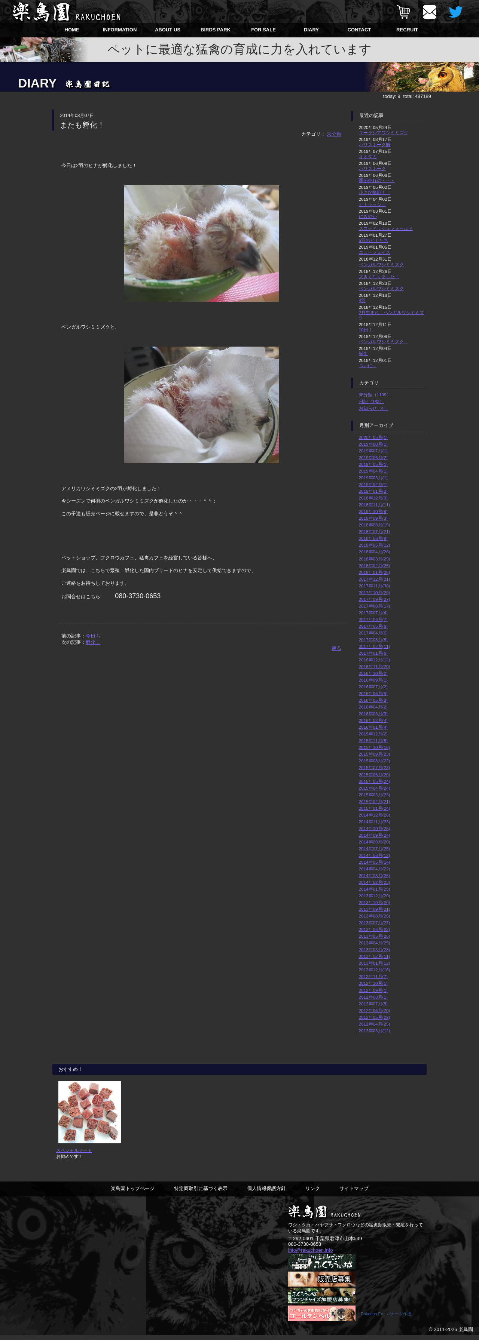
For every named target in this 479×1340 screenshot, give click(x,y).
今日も (93, 636)
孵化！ (93, 642)
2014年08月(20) (374, 841)
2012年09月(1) (373, 990)
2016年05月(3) (373, 700)
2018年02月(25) (374, 565)
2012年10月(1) (373, 983)
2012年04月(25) (374, 1023)
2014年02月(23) (374, 882)
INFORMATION (120, 30)
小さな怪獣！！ (374, 192)
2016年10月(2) (373, 673)
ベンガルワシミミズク (381, 264)
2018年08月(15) (374, 524)
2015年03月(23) (374, 794)
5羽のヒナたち (373, 240)
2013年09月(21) (374, 909)
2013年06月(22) (374, 929)
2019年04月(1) (373, 470)
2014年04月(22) (374, 868)
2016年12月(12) (374, 659)
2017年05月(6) (373, 626)
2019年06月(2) (373, 457)
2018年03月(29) (374, 558)
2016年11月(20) (374, 666)
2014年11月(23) (374, 821)
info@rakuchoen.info (310, 1254)
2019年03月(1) (373, 477)
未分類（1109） (375, 394)
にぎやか (368, 216)
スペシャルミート (74, 1155)
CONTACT (359, 30)
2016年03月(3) (373, 713)
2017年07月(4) (373, 612)
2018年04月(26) (374, 551)
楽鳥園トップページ (133, 1193)
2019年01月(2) (373, 491)
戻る (336, 648)
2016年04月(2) (373, 706)
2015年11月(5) (373, 740)
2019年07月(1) (373, 450)
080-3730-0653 (304, 1249)
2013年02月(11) (374, 956)
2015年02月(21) (374, 801)
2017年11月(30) (374, 585)
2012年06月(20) (374, 1010)
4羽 (362, 300)
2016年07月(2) (373, 686)
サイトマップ (354, 1193)
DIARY (311, 30)
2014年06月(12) (374, 855)
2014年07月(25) (374, 848)
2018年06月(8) (373, 538)
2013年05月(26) (374, 936)
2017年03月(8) (373, 639)
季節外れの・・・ (377, 180)
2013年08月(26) (374, 915)
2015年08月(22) (374, 760)
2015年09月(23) (374, 754)
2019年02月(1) (373, 484)
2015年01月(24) (374, 808)
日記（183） (371, 401)
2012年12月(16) (374, 969)
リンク (312, 1193)
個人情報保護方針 (266, 1193)
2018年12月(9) (373, 497)
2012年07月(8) (373, 1003)
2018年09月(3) (373, 518)
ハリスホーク (372, 168)
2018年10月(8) (373, 511)
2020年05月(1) (373, 437)
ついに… (368, 365)
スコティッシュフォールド (386, 228)
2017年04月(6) (373, 632)
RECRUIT (407, 30)
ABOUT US (167, 30)
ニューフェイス (374, 252)
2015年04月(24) (374, 788)
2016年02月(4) (373, 720)
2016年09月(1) (373, 679)
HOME (72, 30)
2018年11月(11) (374, 504)
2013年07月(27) (374, 922)
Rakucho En (372, 1318)
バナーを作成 (399, 1318)
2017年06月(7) (373, 619)
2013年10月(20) (374, 902)
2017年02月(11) (374, 646)
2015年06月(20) (374, 774)
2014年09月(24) (374, 835)
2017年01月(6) (373, 653)
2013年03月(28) (374, 949)
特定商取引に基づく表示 (201, 1193)
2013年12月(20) (374, 895)
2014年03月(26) (374, 875)
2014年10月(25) (374, 828)
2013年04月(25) (374, 942)
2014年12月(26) (374, 814)
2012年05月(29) (374, 1017)
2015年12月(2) (373, 733)
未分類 (334, 134)
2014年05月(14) (374, 862)
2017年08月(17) (374, 605)
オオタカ (368, 156)
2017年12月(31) (374, 579)
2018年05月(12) (374, 545)
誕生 (363, 353)
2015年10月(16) (374, 747)
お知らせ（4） (373, 408)
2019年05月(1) (373, 464)
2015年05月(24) (374, 781)
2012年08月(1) (373, 997)
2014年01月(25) (374, 888)
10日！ (366, 329)
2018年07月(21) (374, 531)
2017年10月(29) (374, 592)
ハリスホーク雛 (374, 144)
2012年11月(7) (373, 976)
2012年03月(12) (374, 1030)
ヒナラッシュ (372, 204)
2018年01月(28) (374, 572)
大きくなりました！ (379, 276)
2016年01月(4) (373, 727)
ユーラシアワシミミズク (383, 132)
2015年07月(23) (374, 767)
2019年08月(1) (373, 444)
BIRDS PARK (216, 30)
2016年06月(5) (373, 693)
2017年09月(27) (374, 599)
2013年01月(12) (374, 963)
